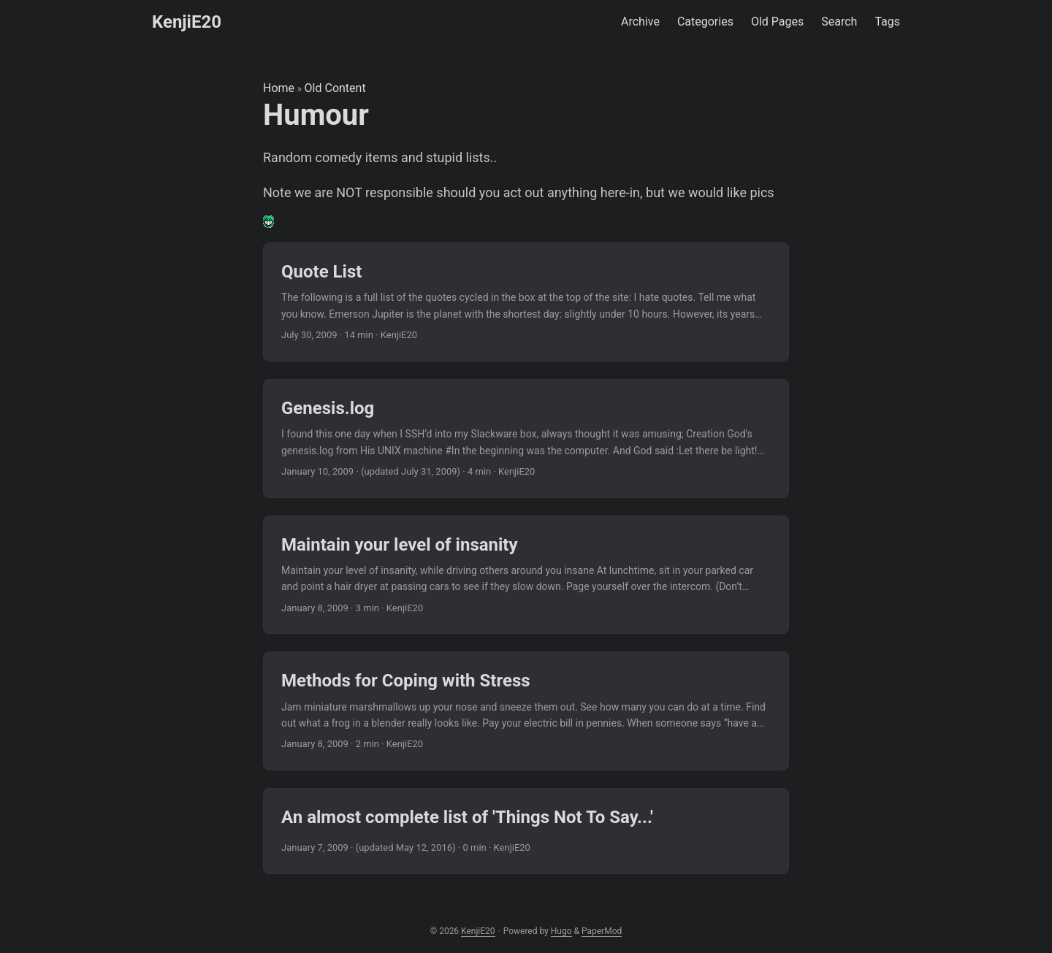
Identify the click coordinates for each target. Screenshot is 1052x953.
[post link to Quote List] (526, 302)
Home (278, 88)
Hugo (561, 931)
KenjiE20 (186, 22)
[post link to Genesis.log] (526, 438)
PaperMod (602, 931)
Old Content (335, 88)
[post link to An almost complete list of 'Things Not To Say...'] (526, 831)
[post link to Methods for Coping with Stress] (526, 711)
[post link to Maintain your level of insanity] (526, 575)
